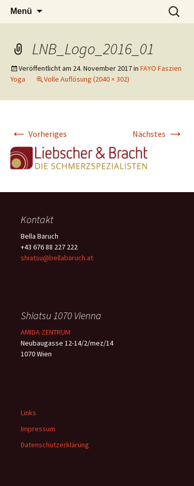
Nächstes (158, 134)
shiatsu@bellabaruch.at (57, 257)
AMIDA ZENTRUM (45, 332)
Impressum (38, 428)
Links (28, 412)
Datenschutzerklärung (55, 444)
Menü (21, 11)
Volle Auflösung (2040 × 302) (86, 79)
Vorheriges (38, 134)
